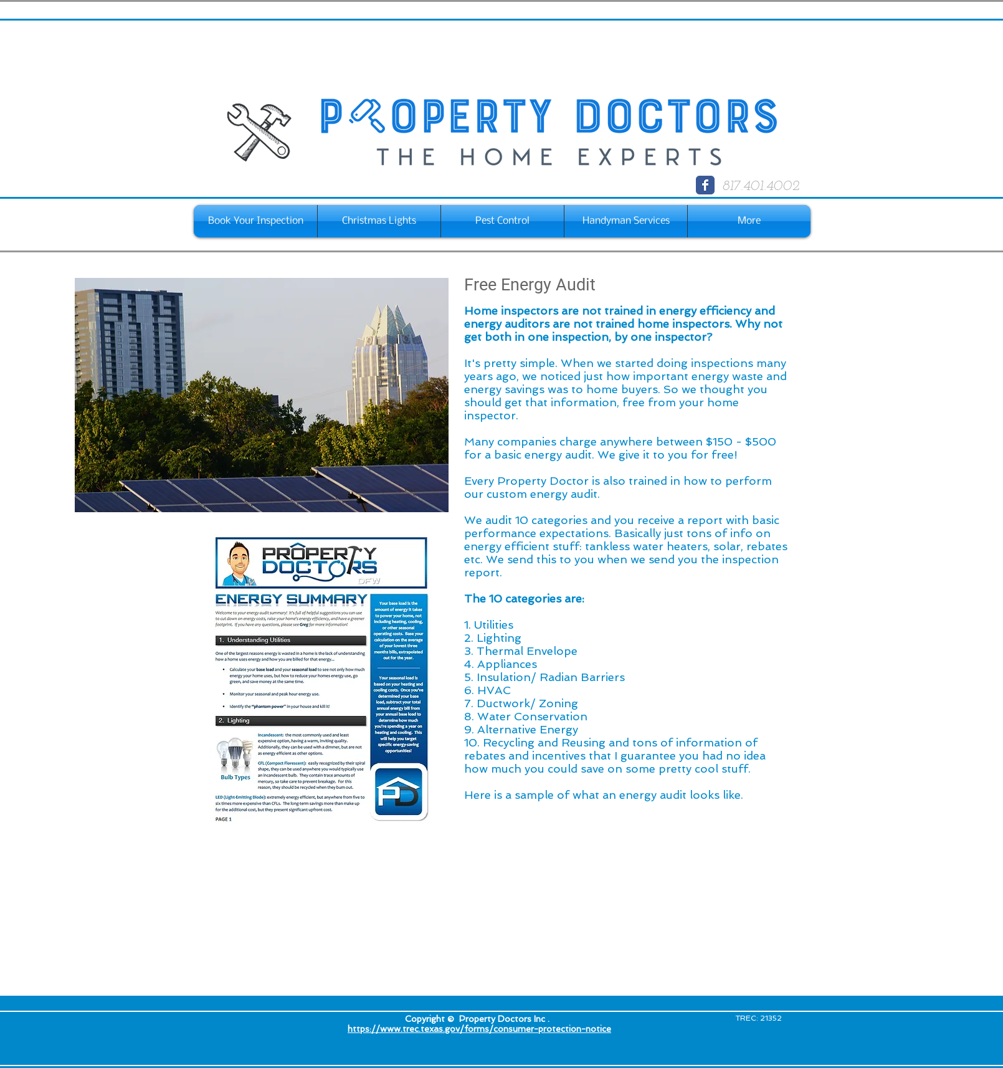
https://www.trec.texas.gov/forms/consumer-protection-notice (479, 1029)
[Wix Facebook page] (705, 185)
